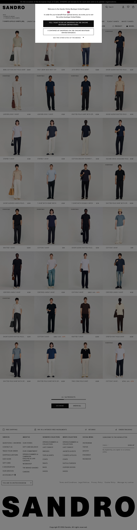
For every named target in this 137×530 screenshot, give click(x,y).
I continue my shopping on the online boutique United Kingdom (68, 32)
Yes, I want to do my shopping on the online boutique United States (68, 24)
